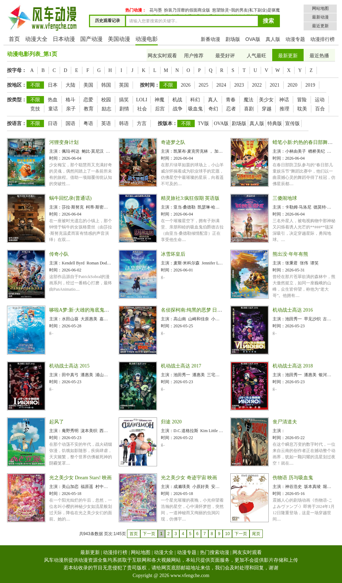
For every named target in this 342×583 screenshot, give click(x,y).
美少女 (266, 99)
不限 (35, 85)
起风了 (56, 421)
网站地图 (320, 8)
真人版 (273, 39)
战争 (178, 108)
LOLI (141, 99)
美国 (88, 85)
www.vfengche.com (189, 575)
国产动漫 (91, 39)
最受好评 (225, 55)
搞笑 (124, 99)
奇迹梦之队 (173, 142)
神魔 (159, 99)
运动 (320, 99)
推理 (284, 108)
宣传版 (292, 123)
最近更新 (320, 25)
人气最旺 (256, 55)
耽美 (302, 108)
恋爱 (88, 99)
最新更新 (288, 55)
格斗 (70, 99)
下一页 (241, 533)
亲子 (71, 108)
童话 (53, 108)
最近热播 (319, 55)
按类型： (17, 99)
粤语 (88, 123)
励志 (106, 108)
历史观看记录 (107, 20)
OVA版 (252, 39)
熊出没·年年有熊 (290, 254)
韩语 (124, 123)
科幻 (195, 99)
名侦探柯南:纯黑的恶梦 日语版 (194, 310)
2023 (239, 85)
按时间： (149, 85)
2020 (292, 85)
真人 (213, 99)
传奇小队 (59, 254)
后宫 (160, 108)
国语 (70, 123)
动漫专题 (295, 39)
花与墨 (155, 10)
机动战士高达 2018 (293, 366)
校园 (106, 99)
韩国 (106, 85)
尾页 (256, 533)
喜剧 (249, 108)
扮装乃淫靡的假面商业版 (187, 10)
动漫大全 (36, 39)
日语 (53, 123)
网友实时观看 (162, 55)
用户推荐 (193, 55)
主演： (55, 151)
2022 (257, 85)
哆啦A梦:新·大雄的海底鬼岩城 (81, 310)
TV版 (203, 123)
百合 (320, 108)
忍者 (231, 108)
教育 (89, 108)
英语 (106, 123)
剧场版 (232, 39)
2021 (275, 85)
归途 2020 (171, 421)
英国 (124, 85)
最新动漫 (320, 17)
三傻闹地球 (285, 198)
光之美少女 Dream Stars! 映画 (80, 477)
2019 (310, 85)
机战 (177, 99)
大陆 (70, 85)
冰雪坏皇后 (173, 254)
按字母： (17, 70)
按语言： (17, 123)
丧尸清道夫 (285, 421)
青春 (231, 99)
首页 (14, 39)
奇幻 (213, 108)
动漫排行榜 (322, 39)
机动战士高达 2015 (69, 366)
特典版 (274, 123)
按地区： (17, 85)
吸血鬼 (195, 108)
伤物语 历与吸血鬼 (293, 477)
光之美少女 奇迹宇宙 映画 (189, 477)
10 (227, 533)
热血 (53, 99)
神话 (284, 99)
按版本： (167, 123)
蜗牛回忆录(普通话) (70, 198)
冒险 (302, 99)
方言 (142, 123)
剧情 (124, 108)
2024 (221, 85)
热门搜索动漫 (214, 552)
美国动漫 (119, 39)
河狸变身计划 (64, 142)
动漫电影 (146, 39)
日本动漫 (64, 39)
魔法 (248, 99)
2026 (186, 85)
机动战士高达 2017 (181, 366)
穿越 (267, 108)
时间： (55, 158)
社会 (142, 108)
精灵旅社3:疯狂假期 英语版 (190, 198)
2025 (203, 85)
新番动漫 (210, 39)
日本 (53, 85)
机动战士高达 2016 (293, 310)
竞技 (35, 108)
